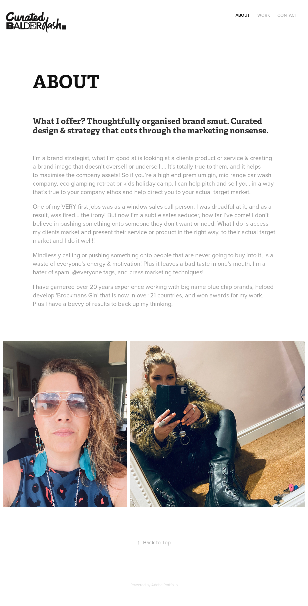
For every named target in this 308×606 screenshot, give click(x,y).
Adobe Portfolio (164, 584)
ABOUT (243, 15)
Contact (287, 15)
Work (263, 15)
